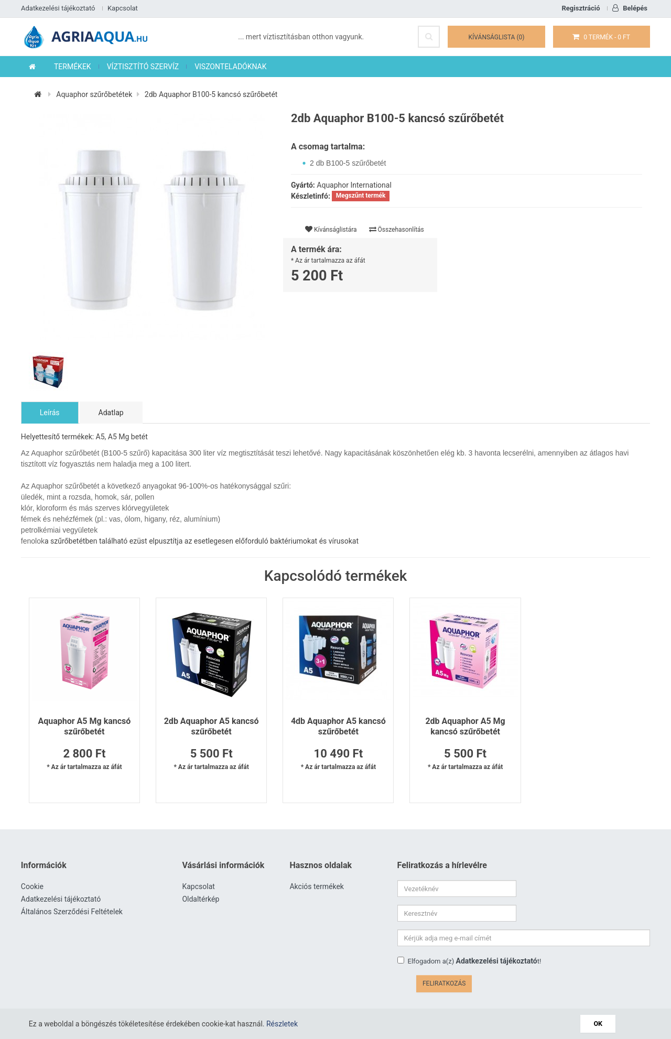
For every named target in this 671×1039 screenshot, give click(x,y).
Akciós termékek (317, 887)
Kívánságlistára (331, 230)
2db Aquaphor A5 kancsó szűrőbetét (210, 727)
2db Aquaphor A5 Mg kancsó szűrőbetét (461, 727)
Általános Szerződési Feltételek (72, 912)
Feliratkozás (622, 939)
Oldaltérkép (201, 899)
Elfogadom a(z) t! (469, 937)
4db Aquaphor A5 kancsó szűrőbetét (335, 727)
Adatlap (111, 413)
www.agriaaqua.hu (324, 990)
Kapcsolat (122, 8)
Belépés (629, 8)
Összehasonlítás (396, 230)
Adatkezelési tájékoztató (58, 8)
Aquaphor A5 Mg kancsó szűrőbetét (84, 727)
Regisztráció (581, 8)
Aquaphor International (354, 185)
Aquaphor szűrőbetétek (94, 95)
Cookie (32, 887)
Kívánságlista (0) (497, 37)
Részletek (282, 1024)
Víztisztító (372, 990)
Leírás (50, 413)
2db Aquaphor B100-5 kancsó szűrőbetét (211, 95)
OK (598, 1023)
